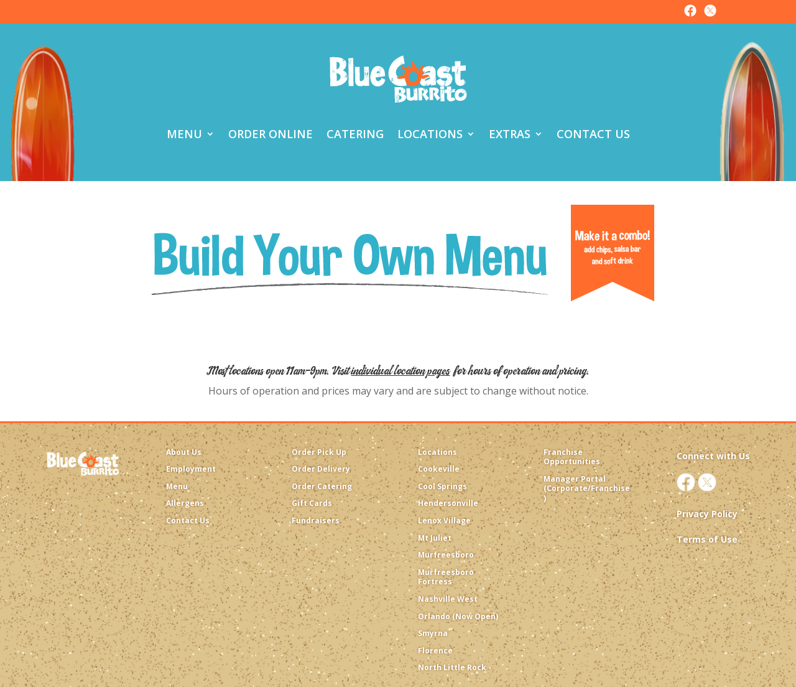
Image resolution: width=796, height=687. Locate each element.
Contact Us (593, 133)
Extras (509, 133)
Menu (184, 133)
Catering (355, 133)
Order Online (270, 133)
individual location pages (400, 371)
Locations (430, 133)
